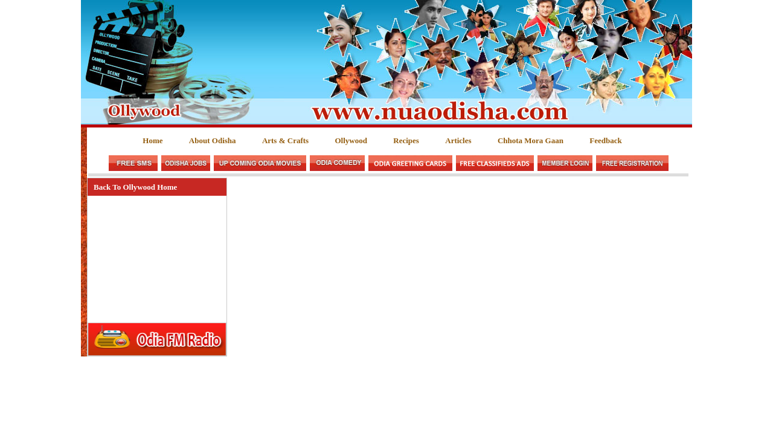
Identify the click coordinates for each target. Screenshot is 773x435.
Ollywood (351, 140)
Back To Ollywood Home (135, 187)
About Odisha (212, 140)
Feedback (605, 140)
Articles (458, 140)
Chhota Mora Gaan (530, 140)
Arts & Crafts (285, 140)
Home (152, 140)
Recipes (406, 140)
